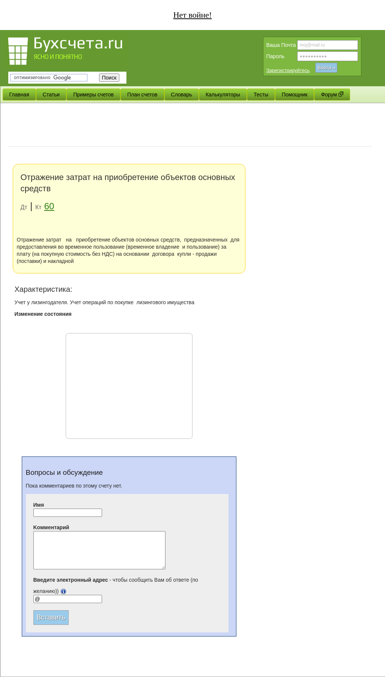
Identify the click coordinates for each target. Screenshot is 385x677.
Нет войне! (192, 15)
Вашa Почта (281, 45)
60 (49, 206)
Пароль (275, 56)
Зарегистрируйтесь (288, 70)
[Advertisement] (190, 126)
